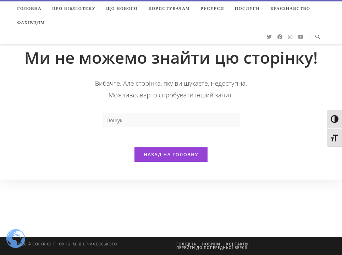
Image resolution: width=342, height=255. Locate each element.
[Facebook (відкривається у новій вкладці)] (280, 36)
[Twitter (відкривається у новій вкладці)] (269, 36)
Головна (186, 244)
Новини (211, 244)
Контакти (237, 244)
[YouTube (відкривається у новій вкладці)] (301, 36)
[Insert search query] (171, 120)
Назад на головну (171, 155)
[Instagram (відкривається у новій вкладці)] (290, 36)
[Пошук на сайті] (317, 37)
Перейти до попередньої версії (212, 247)
